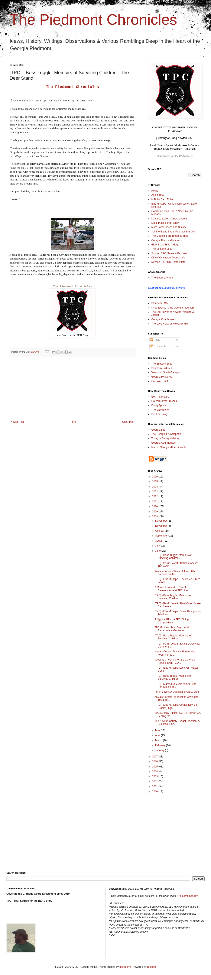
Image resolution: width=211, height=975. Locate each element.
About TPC (157, 194)
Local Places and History (165, 222)
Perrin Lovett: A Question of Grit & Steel (177, 691)
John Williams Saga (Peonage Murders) (174, 231)
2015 (155, 766)
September (161, 535)
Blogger (151, 966)
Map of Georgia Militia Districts (168, 447)
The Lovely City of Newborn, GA (169, 323)
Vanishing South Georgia (165, 372)
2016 (155, 761)
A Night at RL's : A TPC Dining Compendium (172, 621)
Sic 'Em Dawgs (159, 414)
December (161, 520)
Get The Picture (160, 396)
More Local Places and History (168, 227)
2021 (155, 501)
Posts (155, 339)
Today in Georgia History (165, 438)
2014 (155, 771)
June (158, 550)
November (161, 525)
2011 (155, 786)
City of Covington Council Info (168, 257)
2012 (155, 781)
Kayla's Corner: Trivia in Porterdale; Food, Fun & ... (175, 653)
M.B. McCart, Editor (162, 199)
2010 (155, 791)
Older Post (128, 421)
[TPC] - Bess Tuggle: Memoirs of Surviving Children (173, 677)
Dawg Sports (158, 405)
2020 (155, 506)
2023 (155, 491)
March (159, 740)
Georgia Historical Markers (166, 240)
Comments (158, 346)
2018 (155, 516)
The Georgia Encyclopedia (166, 434)
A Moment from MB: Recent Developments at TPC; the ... (173, 589)
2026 (155, 476)
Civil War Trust (159, 381)
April (158, 735)
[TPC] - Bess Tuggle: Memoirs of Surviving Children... (173, 557)
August (159, 540)
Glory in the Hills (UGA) (164, 244)
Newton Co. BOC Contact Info (168, 262)
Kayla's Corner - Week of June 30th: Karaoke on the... (175, 573)
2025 (155, 481)
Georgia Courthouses (163, 319)
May (158, 730)
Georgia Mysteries (161, 376)
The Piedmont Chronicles (93, 19)
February (160, 745)
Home (73, 421)
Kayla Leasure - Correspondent (169, 218)
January (160, 750)
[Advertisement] (72, 388)
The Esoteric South (162, 248)
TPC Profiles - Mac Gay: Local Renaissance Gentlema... (172, 629)
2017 (155, 756)
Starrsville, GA (159, 303)
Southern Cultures (161, 368)
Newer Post (17, 421)
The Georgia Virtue (162, 277)
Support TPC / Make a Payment (169, 253)
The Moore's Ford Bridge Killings (169, 235)
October (160, 530)
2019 (155, 511)
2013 (155, 776)
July (157, 545)
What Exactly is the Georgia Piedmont (172, 307)
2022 (155, 496)
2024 (155, 486)
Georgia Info (158, 429)
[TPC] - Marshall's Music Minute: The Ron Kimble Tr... (175, 685)
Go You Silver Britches (164, 401)
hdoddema (125, 966)
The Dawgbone (160, 409)
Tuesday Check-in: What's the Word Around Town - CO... (175, 661)
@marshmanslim (188, 895)
